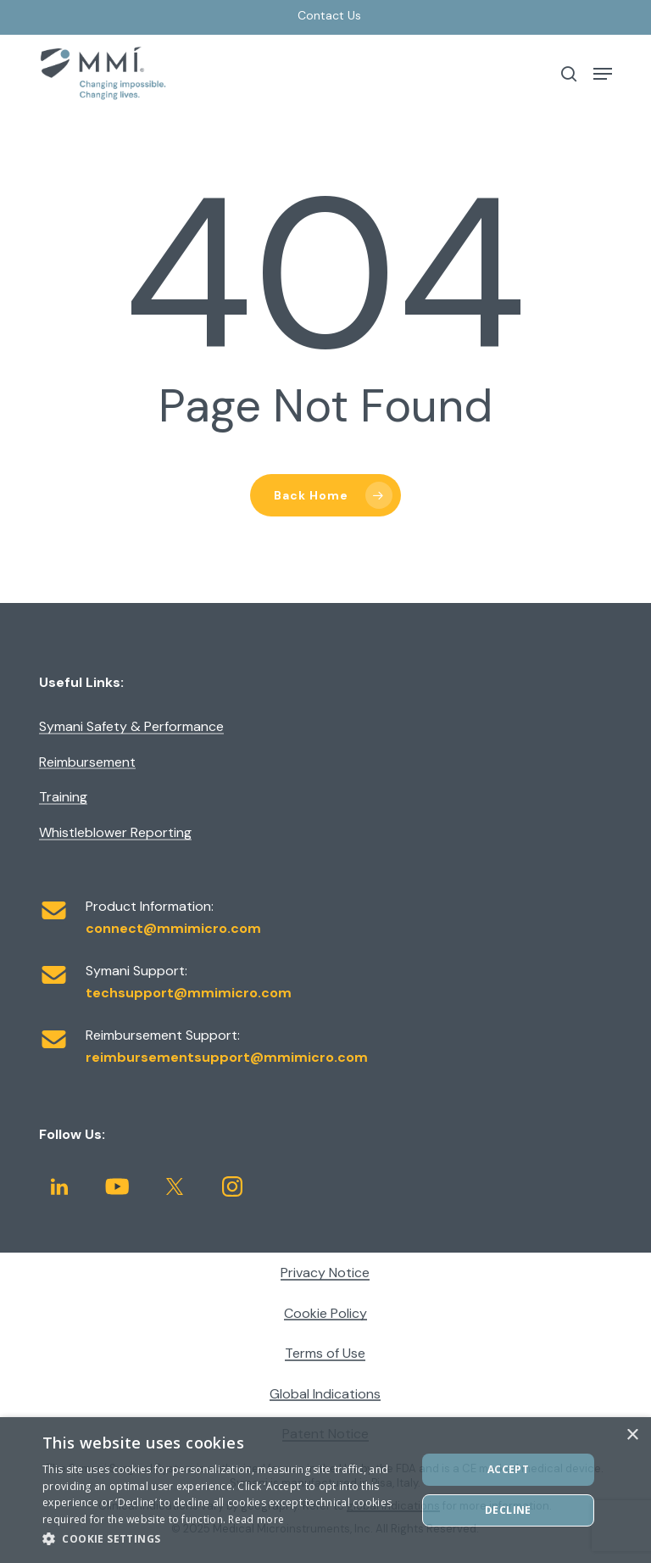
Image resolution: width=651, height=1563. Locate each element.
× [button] (632, 1435)
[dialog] (325, 1490)
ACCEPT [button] (508, 1469)
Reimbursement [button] (87, 762)
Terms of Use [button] (325, 1353)
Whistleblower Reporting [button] (115, 832)
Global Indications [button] (325, 1394)
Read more (256, 1519)
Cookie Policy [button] (325, 1313)
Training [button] (63, 797)
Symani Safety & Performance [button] (131, 726)
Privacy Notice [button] (325, 1273)
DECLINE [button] (508, 1510)
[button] (602, 73)
